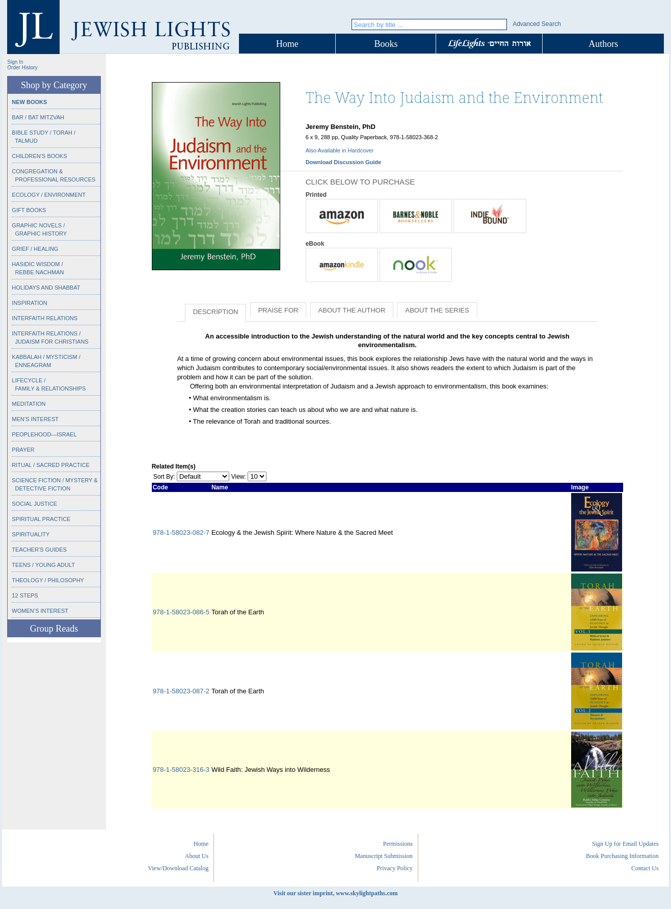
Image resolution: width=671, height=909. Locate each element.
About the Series (437, 310)
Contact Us (645, 868)
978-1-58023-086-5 (181, 612)
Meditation (28, 404)
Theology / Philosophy (48, 580)
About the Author (352, 310)
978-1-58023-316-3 (181, 769)
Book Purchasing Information (622, 856)
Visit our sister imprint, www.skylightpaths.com (335, 893)
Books (385, 44)
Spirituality (30, 534)
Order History (22, 67)
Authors (603, 44)
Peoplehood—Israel (44, 434)
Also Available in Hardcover (340, 150)
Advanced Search (537, 24)
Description (215, 312)
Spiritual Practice (41, 519)
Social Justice (34, 504)
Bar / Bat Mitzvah (38, 117)
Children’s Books (39, 156)
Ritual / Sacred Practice (50, 465)
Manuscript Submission (384, 856)
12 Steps (25, 595)
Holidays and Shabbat (46, 287)
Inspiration (29, 303)
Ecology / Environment (49, 195)
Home (287, 44)
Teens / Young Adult (43, 565)
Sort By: (164, 476)
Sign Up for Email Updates (625, 843)
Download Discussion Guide (344, 162)
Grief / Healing (35, 249)
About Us (196, 856)
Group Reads (54, 629)
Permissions (398, 843)
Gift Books (29, 210)
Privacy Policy (395, 868)
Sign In (15, 62)
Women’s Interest (40, 611)
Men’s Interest (35, 419)
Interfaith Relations (44, 318)
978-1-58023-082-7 (181, 532)
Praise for (278, 310)
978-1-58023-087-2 (181, 691)
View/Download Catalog (178, 868)
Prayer (23, 450)
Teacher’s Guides (39, 550)
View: (238, 476)
